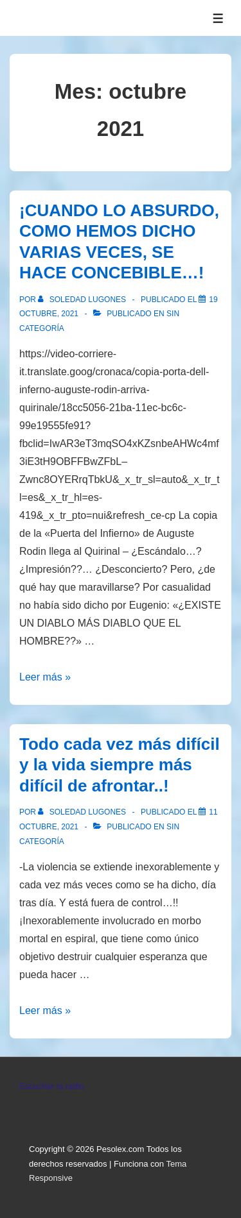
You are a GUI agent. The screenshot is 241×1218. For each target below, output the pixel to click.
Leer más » (45, 677)
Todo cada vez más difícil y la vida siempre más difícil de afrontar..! (119, 764)
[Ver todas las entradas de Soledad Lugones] (83, 299)
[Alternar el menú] (218, 18)
